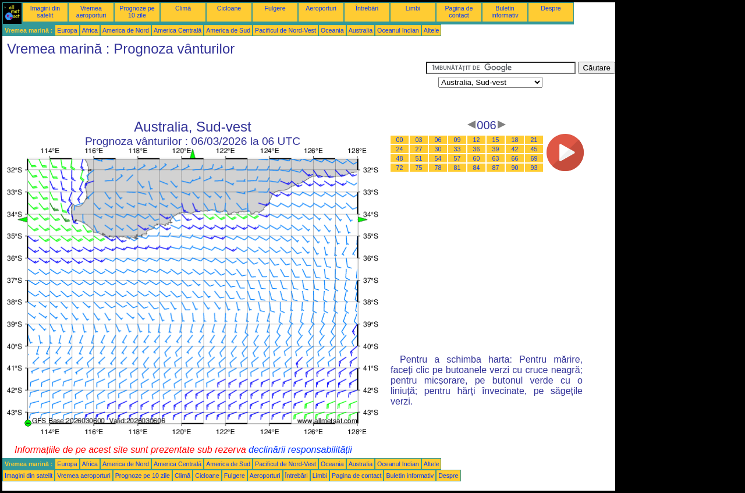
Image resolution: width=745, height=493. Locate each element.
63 (495, 158)
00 (399, 139)
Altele (431, 30)
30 (438, 149)
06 (438, 139)
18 (515, 139)
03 (419, 139)
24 (399, 149)
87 (495, 167)
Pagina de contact (459, 12)
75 (419, 167)
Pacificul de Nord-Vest (285, 30)
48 (399, 158)
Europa (67, 30)
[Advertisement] (214, 88)
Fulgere (274, 8)
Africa (90, 30)
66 (515, 158)
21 (534, 139)
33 (457, 149)
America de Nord (125, 30)
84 (476, 167)
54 (438, 158)
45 (534, 149)
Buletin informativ (504, 12)
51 (419, 158)
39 (495, 149)
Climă (183, 8)
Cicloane (229, 8)
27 (419, 149)
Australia (360, 30)
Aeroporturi (321, 8)
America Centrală (177, 30)
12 (476, 139)
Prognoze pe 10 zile (136, 12)
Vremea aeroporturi (91, 12)
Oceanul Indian (398, 30)
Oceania (332, 30)
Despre (550, 8)
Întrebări (367, 8)
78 (438, 167)
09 (457, 139)
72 (399, 167)
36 (476, 149)
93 (534, 167)
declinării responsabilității (300, 450)
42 (515, 149)
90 (515, 167)
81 (457, 167)
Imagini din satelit (45, 12)
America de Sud (228, 30)
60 (476, 158)
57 (457, 158)
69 (534, 158)
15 (495, 139)
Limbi (413, 8)
